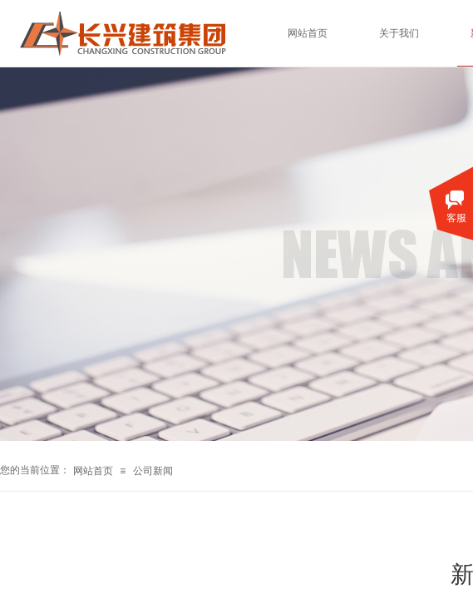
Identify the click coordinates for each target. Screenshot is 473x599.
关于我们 (399, 33)
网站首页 (93, 471)
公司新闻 (153, 471)
